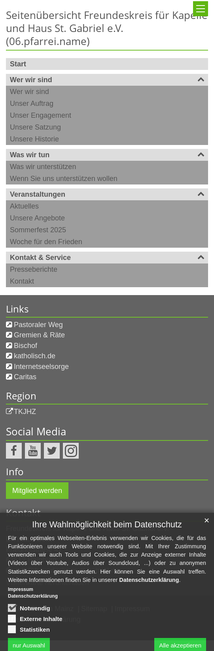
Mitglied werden (37, 491)
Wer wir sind (31, 80)
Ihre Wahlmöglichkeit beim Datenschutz (107, 558)
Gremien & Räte (39, 335)
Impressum (20, 622)
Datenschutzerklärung (149, 613)
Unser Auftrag (31, 103)
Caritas (25, 377)
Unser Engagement (40, 115)
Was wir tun (29, 155)
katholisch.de (34, 356)
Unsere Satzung (35, 127)
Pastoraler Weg (38, 325)
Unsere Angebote (37, 218)
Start (18, 64)
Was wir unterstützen (43, 167)
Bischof (25, 346)
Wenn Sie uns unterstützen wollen (63, 179)
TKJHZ (25, 412)
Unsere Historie (34, 139)
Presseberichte (33, 269)
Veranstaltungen (37, 194)
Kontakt (22, 281)
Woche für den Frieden (46, 242)
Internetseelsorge (41, 367)
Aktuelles (24, 206)
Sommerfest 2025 (38, 230)
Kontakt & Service (40, 258)
